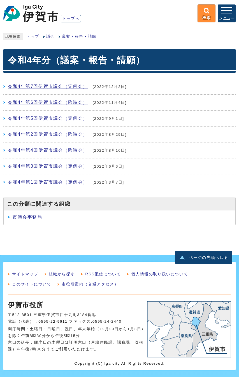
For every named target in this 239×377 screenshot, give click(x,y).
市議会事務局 (27, 217)
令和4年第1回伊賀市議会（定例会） (48, 182)
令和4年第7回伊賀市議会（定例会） (48, 86)
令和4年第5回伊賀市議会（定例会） (48, 118)
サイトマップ (25, 274)
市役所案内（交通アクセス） (90, 284)
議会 (50, 36)
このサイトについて (31, 284)
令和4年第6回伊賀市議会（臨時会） (48, 102)
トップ (33, 36)
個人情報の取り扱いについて (159, 274)
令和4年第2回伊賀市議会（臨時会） (48, 134)
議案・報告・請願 (79, 36)
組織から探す (62, 274)
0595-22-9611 (53, 321)
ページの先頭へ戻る (208, 258)
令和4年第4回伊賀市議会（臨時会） (48, 150)
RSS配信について (103, 274)
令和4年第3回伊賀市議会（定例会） (48, 166)
